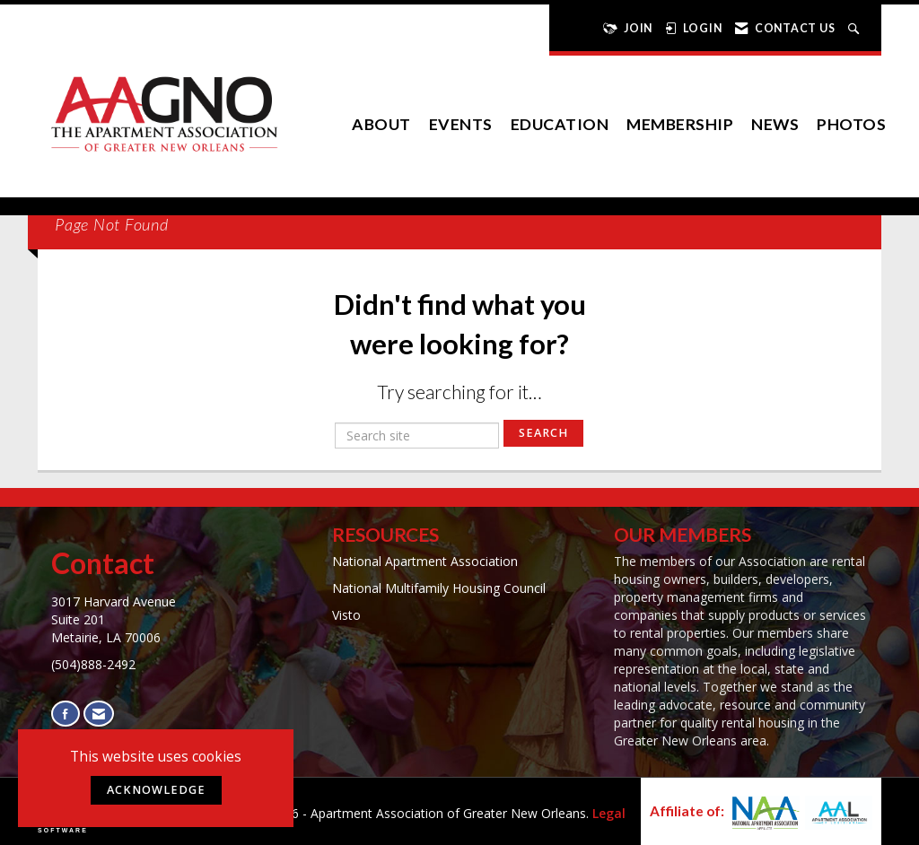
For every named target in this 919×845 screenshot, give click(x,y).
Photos (851, 124)
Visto (346, 614)
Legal (609, 813)
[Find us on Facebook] (65, 714)
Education (560, 124)
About (381, 124)
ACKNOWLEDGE (156, 789)
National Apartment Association (425, 561)
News (775, 124)
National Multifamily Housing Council (439, 588)
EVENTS (461, 124)
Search (543, 432)
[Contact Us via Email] (98, 714)
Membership (679, 124)
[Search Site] (855, 28)
